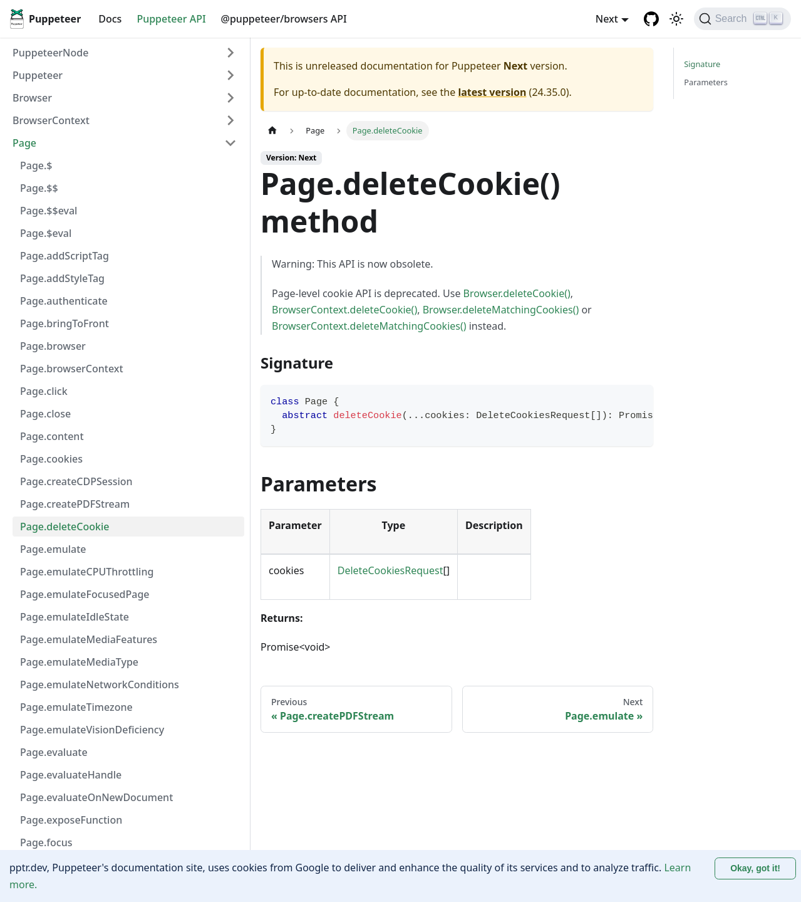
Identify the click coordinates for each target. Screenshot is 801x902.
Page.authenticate (64, 301)
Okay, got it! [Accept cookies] (755, 868)
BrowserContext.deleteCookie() (344, 310)
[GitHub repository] (651, 19)
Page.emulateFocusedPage (85, 594)
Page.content (52, 436)
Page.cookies (51, 459)
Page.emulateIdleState (74, 617)
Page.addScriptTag (64, 256)
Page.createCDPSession (76, 481)
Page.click (44, 391)
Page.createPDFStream (75, 504)
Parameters (706, 82)
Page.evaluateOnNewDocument (96, 797)
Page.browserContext (71, 368)
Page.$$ (39, 188)
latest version (492, 92)
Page (24, 143)
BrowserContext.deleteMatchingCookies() (369, 326)
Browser (32, 98)
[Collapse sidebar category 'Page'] (230, 143)
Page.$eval (45, 233)
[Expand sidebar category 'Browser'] (230, 98)
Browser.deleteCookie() (517, 293)
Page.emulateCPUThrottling (86, 572)
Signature (702, 64)
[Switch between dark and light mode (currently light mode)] (676, 19)
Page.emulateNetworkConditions (99, 684)
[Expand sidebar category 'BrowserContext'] (230, 120)
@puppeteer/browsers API (284, 19)
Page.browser (53, 346)
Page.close (45, 414)
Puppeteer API (171, 19)
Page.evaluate (54, 752)
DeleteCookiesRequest (390, 570)
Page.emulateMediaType (79, 662)
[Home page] (272, 130)
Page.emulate (53, 549)
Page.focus (46, 842)
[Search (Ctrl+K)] (742, 19)
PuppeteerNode (50, 53)
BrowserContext (51, 120)
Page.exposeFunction (71, 820)
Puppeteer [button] (38, 75)
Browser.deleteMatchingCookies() (501, 310)
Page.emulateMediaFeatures (88, 639)
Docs (109, 19)
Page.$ (36, 165)
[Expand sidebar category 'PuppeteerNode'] (230, 53)
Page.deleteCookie (64, 526)
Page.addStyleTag (62, 278)
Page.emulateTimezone (76, 707)
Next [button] (607, 19)
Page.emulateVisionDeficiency (92, 730)
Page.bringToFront (64, 323)
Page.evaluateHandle (70, 775)
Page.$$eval (48, 211)
